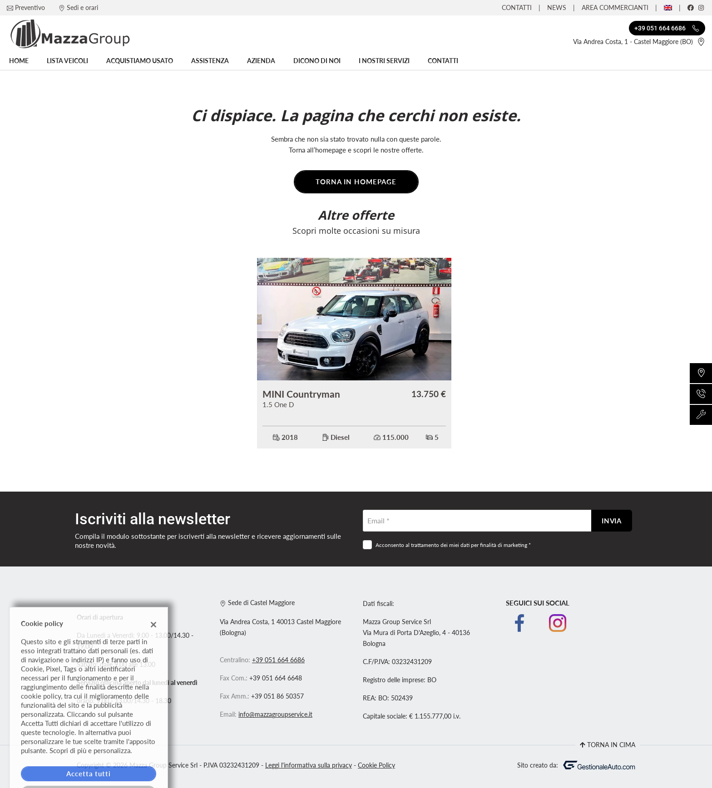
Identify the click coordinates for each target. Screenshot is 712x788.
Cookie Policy (376, 765)
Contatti (517, 7)
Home (19, 60)
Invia (612, 521)
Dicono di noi (317, 60)
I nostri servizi (384, 60)
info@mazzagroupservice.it (275, 714)
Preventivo (30, 7)
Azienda (261, 60)
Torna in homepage (356, 181)
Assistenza (210, 60)
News (556, 7)
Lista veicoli (67, 60)
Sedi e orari (82, 7)
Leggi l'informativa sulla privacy (308, 765)
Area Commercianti (615, 7)
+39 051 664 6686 (278, 660)
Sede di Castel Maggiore (257, 602)
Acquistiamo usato (139, 60)
